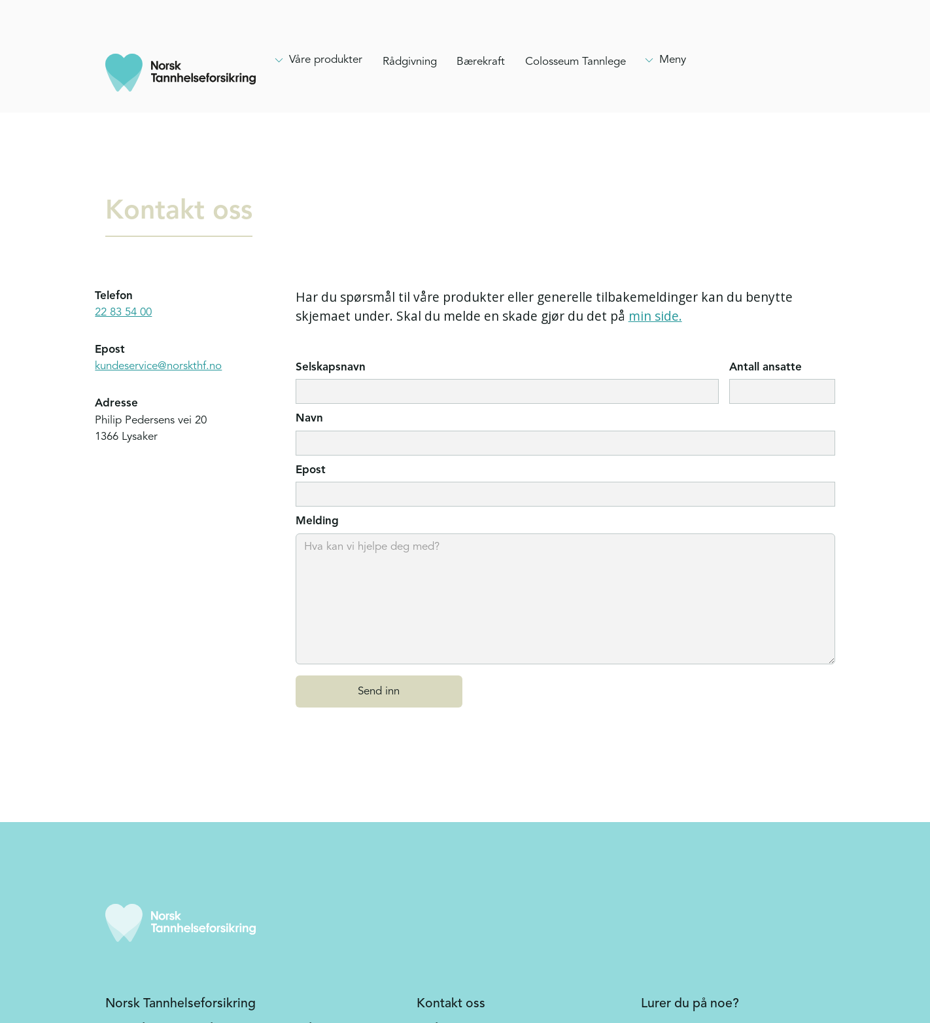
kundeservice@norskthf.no (158, 366)
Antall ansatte (765, 367)
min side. (655, 316)
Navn (309, 418)
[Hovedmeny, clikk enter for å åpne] (317, 60)
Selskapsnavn (331, 367)
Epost (311, 470)
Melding (317, 521)
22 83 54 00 (123, 312)
